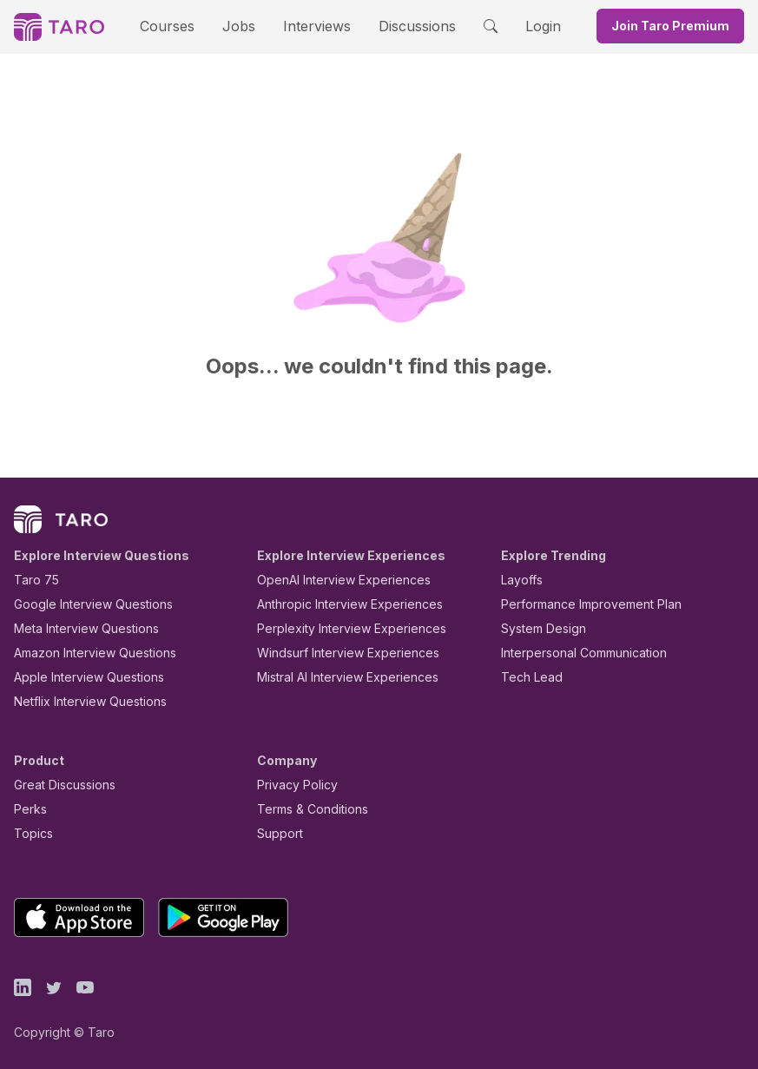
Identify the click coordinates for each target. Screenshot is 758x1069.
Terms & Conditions (306, 808)
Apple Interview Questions (79, 676)
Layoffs (519, 579)
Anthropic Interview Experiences (338, 603)
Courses (182, 25)
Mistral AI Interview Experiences (338, 676)
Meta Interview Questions (77, 628)
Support (276, 833)
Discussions (405, 25)
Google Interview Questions (82, 603)
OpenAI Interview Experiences (332, 579)
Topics (30, 833)
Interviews (314, 25)
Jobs (245, 25)
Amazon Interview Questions (85, 652)
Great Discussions (58, 784)
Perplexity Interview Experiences (338, 628)
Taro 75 (32, 579)
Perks (27, 808)
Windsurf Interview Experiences (335, 652)
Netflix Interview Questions (81, 701)
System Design (537, 628)
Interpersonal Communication (574, 652)
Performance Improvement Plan (578, 603)
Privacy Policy (292, 784)
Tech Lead (526, 676)
